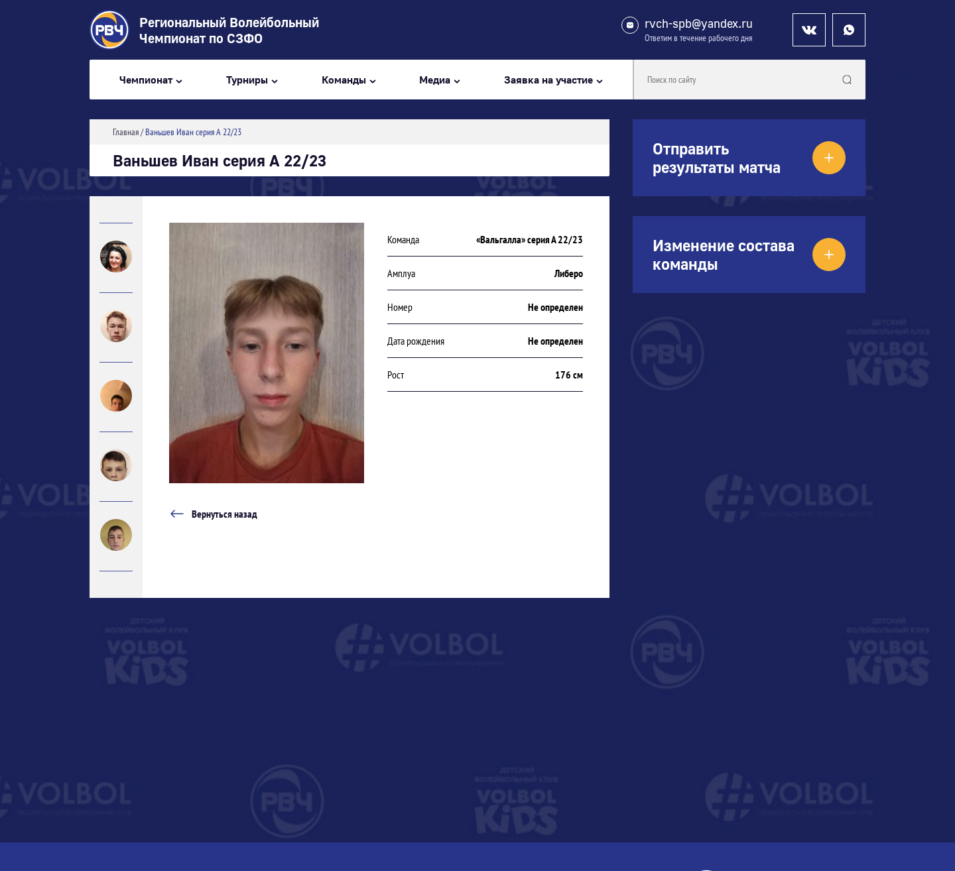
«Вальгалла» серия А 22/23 (529, 239)
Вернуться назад (213, 514)
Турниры (247, 80)
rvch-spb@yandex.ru (699, 23)
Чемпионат (145, 80)
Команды (344, 80)
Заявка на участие (548, 80)
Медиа (434, 80)
